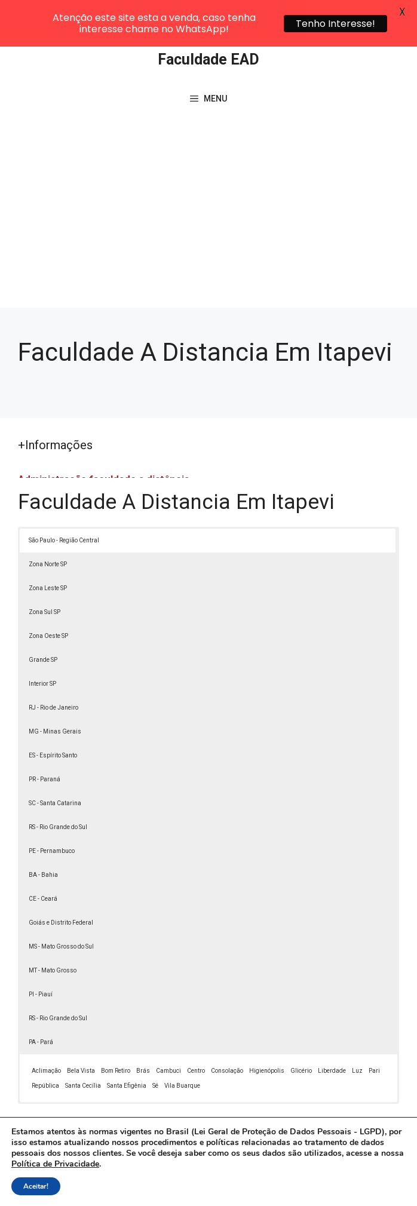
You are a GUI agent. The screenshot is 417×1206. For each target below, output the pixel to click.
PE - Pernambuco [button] (52, 811)
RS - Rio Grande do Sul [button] (58, 787)
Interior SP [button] (42, 644)
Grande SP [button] (43, 620)
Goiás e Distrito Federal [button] (61, 883)
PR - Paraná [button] (44, 740)
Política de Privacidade (343, 1173)
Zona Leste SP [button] (48, 548)
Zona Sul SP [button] (44, 572)
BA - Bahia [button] (43, 835)
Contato (243, 1187)
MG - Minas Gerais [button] (55, 692)
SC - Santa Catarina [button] (55, 763)
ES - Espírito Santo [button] (53, 716)
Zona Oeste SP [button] (48, 596)
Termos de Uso (188, 1187)
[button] (382, 1171)
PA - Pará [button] (41, 1002)
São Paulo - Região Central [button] (64, 501)
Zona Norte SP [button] (48, 524)
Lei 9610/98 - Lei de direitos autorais (137, 1130)
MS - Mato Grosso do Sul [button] (61, 907)
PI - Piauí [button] (41, 955)
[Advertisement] (208, 179)
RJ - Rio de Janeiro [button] (53, 668)
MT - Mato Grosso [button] (52, 931)
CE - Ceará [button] (43, 859)
